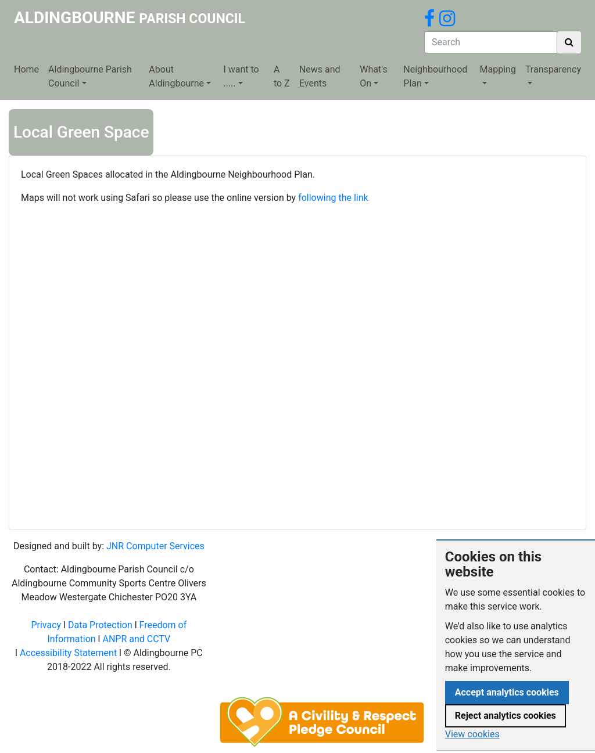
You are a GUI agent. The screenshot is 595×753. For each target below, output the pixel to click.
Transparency (553, 69)
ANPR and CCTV (136, 638)
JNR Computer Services (155, 546)
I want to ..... (241, 76)
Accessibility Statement (68, 652)
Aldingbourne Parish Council (90, 76)
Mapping (498, 69)
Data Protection (100, 624)
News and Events (319, 76)
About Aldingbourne (176, 76)
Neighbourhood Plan (435, 76)
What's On (373, 76)
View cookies (472, 734)
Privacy (46, 624)
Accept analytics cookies (507, 692)
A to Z (282, 76)
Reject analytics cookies (505, 715)
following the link (333, 197)
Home (26, 69)
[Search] (490, 42)
